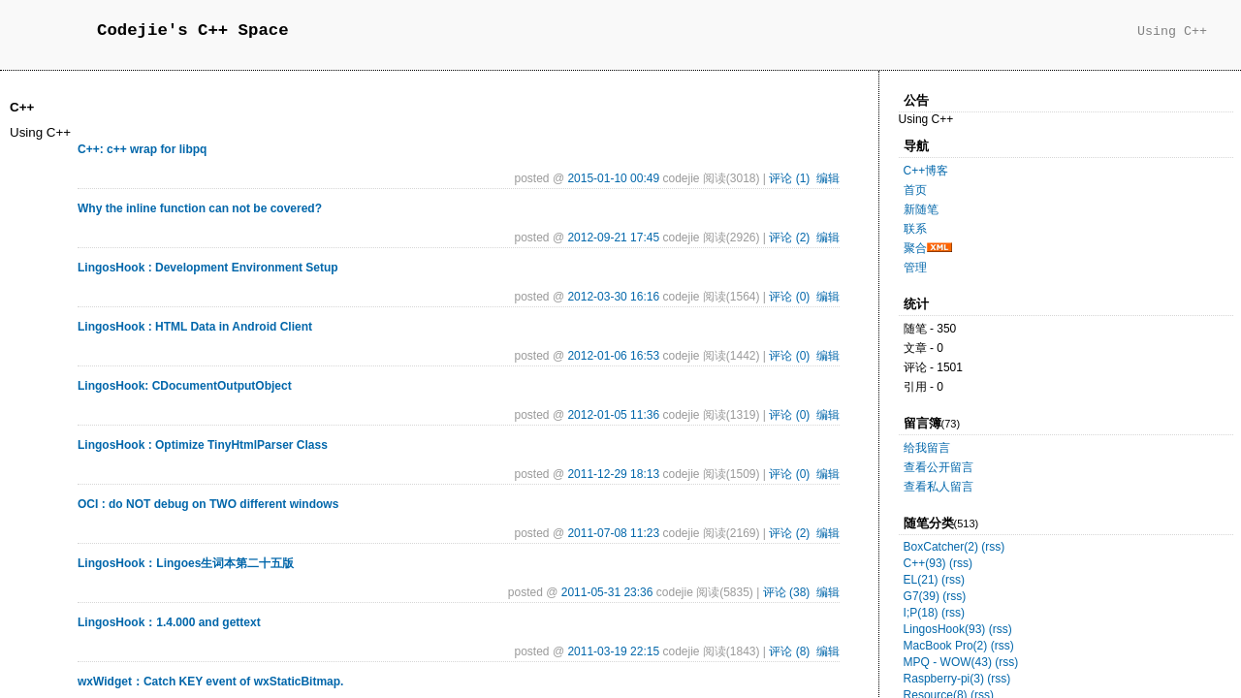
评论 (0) (789, 296)
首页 (915, 190)
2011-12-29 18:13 (613, 474)
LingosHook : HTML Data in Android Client (195, 326)
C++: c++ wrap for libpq (142, 149)
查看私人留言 (938, 486)
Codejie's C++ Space (193, 30)
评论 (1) (789, 178)
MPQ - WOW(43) (948, 662)
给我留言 (927, 448)
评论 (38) (787, 592)
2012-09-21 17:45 (613, 237)
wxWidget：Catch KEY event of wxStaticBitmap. (210, 681)
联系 (915, 229)
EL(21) (921, 580)
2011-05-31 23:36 (607, 592)
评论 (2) (789, 237)
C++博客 (926, 170)
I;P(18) (921, 612)
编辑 (828, 178)
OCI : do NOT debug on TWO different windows (208, 504)
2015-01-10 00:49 (613, 178)
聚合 (915, 248)
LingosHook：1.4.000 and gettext (169, 622)
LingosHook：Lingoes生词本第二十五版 (186, 563)
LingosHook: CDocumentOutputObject (185, 386)
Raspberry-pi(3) (944, 678)
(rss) (992, 547)
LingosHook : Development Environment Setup (208, 267)
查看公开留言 (938, 467)
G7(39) (921, 596)
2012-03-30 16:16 (613, 296)
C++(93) (925, 563)
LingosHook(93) (945, 629)
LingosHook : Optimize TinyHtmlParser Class (203, 445)
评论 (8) (789, 651)
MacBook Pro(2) (946, 645)
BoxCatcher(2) (941, 547)
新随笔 (921, 209)
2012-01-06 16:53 (613, 356)
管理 (915, 267)
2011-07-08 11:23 (613, 533)
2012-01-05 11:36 (613, 415)
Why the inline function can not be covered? (200, 208)
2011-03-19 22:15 (613, 651)
